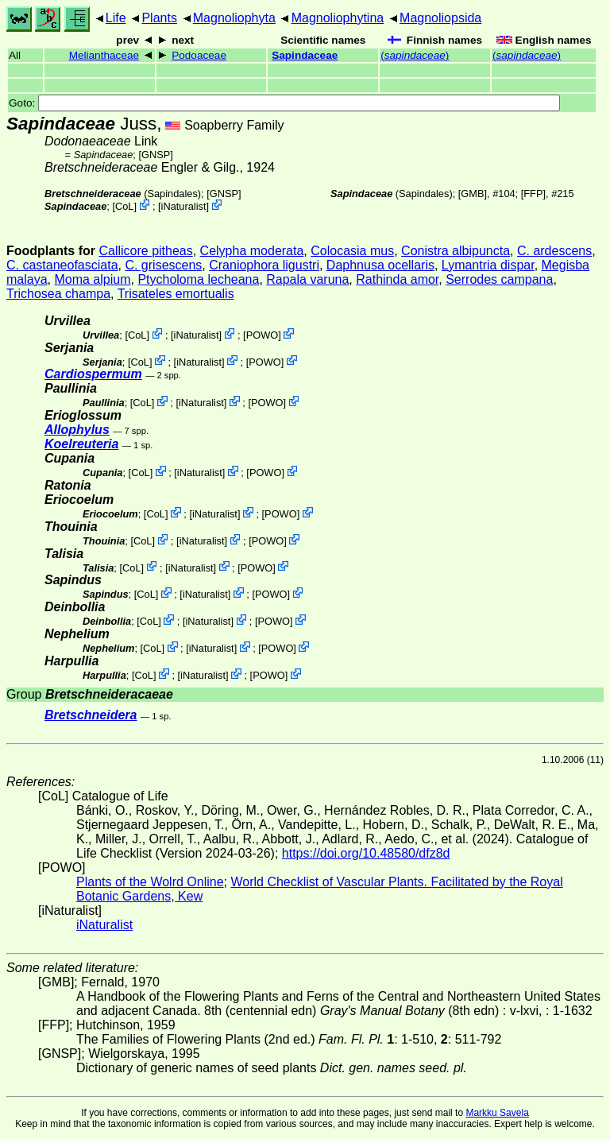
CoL (124, 206)
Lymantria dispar (488, 265)
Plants (158, 18)
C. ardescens (554, 251)
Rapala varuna (307, 279)
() (414, 55)
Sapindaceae (305, 55)
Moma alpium (92, 279)
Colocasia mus (352, 251)
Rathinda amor (397, 279)
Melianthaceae (104, 55)
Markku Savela (496, 1112)
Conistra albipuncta (455, 251)
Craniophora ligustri (264, 265)
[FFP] (533, 194)
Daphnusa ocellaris (380, 265)
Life (116, 18)
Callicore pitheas (145, 251)
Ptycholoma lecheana (198, 279)
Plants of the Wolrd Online (150, 882)
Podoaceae (199, 55)
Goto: (284, 103)
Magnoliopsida (440, 18)
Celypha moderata (252, 251)
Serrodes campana (499, 279)
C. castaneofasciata (62, 265)
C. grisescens (163, 265)
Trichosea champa (58, 293)
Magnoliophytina (337, 18)
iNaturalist (184, 206)
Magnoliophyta (234, 18)
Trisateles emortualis (176, 293)
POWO (262, 335)
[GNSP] (155, 155)
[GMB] (472, 194)
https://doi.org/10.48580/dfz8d (366, 853)
